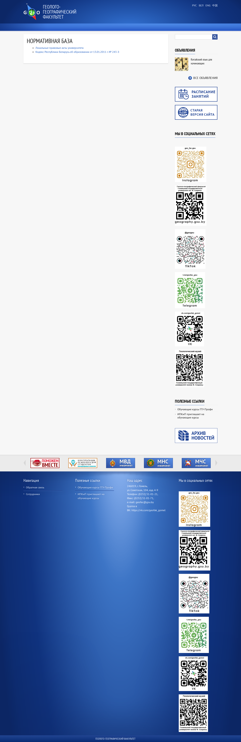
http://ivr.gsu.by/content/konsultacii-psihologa (82, 463)
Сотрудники (33, 494)
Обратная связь (35, 487)
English (207, 5)
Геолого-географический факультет (59, 11)
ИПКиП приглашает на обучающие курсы (190, 415)
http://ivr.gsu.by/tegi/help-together (44, 463)
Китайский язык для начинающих (201, 61)
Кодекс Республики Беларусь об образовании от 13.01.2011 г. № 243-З (77, 51)
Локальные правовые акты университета (59, 47)
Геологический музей (163, 27)
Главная (30, 27)
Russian (194, 5)
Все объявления (205, 78)
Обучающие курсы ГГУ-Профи (195, 409)
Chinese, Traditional (214, 5)
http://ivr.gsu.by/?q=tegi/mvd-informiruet (120, 463)
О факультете (50, 27)
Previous (24, 463)
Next (216, 463)
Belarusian (200, 5)
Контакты (210, 27)
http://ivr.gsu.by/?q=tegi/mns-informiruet (158, 463)
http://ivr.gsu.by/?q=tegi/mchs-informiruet (196, 463)
